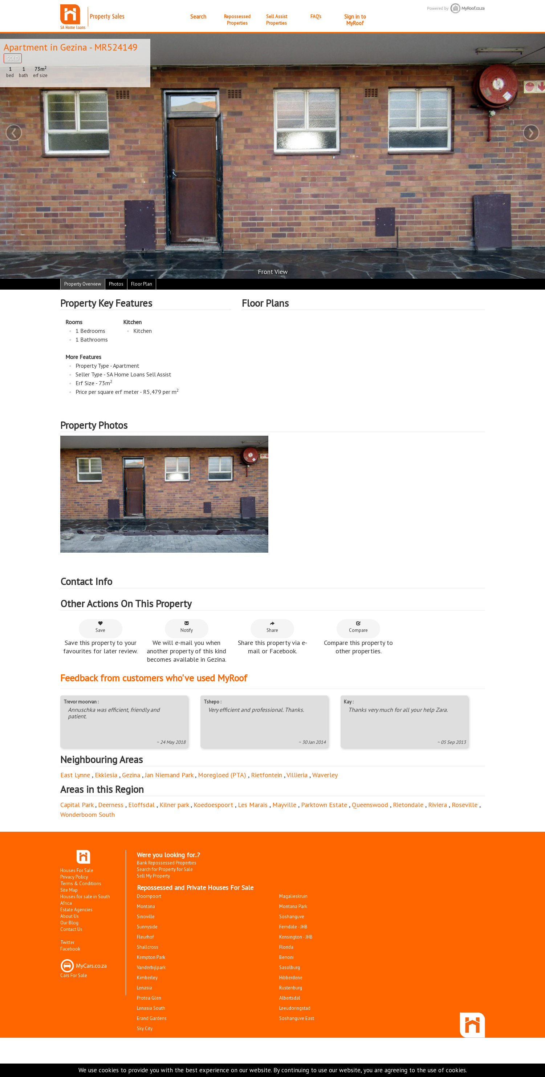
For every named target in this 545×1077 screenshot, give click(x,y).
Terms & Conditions (80, 883)
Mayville (284, 804)
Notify (186, 627)
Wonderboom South (87, 814)
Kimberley (147, 978)
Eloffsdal (141, 804)
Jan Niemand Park (169, 775)
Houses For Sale (76, 870)
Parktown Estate (324, 804)
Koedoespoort (213, 804)
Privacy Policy (74, 877)
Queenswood (370, 804)
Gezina (73, 47)
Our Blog (69, 923)
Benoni (286, 957)
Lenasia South (151, 1008)
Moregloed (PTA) (222, 775)
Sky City (144, 1028)
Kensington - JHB (296, 937)
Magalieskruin (293, 896)
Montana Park (293, 906)
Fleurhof (145, 937)
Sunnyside (147, 927)
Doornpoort (149, 896)
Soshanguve (291, 916)
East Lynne (75, 775)
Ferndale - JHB (293, 927)
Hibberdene (290, 978)
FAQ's (315, 16)
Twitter (67, 942)
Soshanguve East (296, 1018)
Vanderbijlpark (151, 967)
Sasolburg (289, 967)
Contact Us (71, 929)
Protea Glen (149, 998)
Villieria (297, 775)
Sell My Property (153, 876)
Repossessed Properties (237, 19)
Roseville (464, 804)
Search (198, 16)
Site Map (69, 890)
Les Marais (253, 804)
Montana (146, 906)
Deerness (110, 804)
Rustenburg (290, 988)
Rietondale (408, 804)
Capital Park (76, 804)
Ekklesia (106, 775)
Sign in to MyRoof (355, 20)
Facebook (70, 949)
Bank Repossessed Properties (166, 863)
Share (272, 627)
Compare (358, 627)
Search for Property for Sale (165, 869)
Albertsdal (289, 998)
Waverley (325, 775)
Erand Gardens (152, 1018)
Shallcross (147, 947)
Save (100, 627)
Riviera (437, 804)
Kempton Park (151, 957)
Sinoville (146, 916)
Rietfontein (266, 775)
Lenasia (144, 988)
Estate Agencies (76, 910)
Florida (286, 947)
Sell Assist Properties (276, 19)
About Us (69, 916)
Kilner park (174, 804)
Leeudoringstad (294, 1008)
